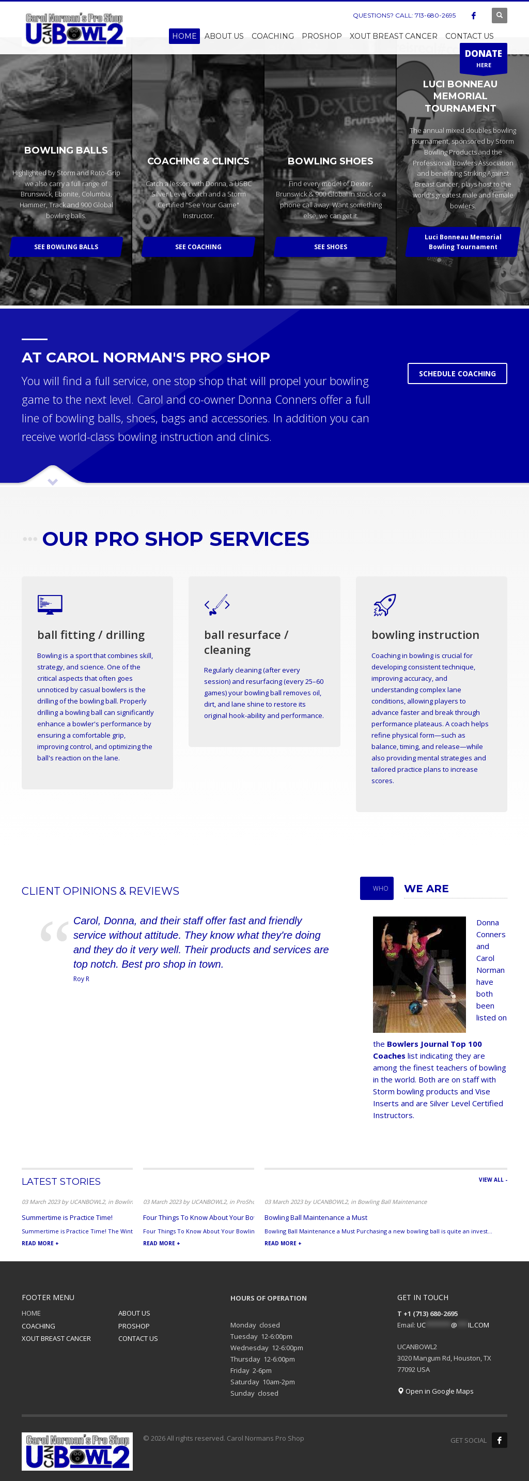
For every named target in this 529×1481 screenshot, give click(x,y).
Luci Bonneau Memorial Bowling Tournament (463, 242)
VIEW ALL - (493, 1179)
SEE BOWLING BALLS (66, 246)
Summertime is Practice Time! (67, 1217)
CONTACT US (138, 1338)
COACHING (38, 1326)
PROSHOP (134, 1326)
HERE (483, 60)
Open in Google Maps (435, 1391)
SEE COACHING (198, 246)
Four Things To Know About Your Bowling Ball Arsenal (225, 1217)
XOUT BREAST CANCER (56, 1338)
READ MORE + (40, 1243)
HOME (31, 1313)
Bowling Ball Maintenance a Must (315, 1217)
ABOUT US (134, 1313)
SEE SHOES (330, 246)
